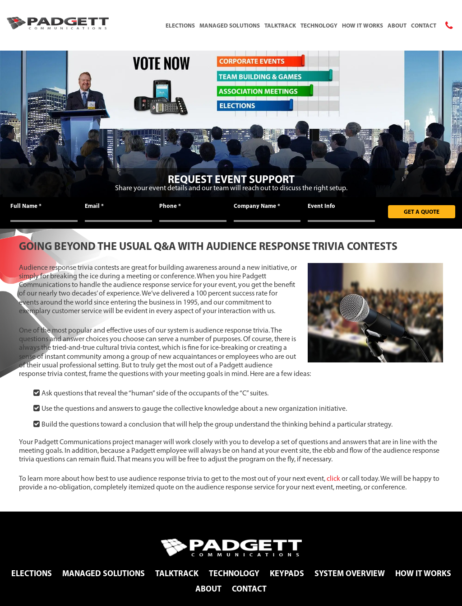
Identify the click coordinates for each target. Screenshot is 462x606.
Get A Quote (421, 211)
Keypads (287, 573)
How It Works (362, 25)
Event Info (321, 205)
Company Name (257, 205)
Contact (423, 25)
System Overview (349, 573)
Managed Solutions (229, 25)
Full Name (26, 205)
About (397, 25)
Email (94, 205)
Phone (170, 205)
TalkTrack (280, 25)
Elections (180, 25)
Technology (318, 25)
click (333, 478)
